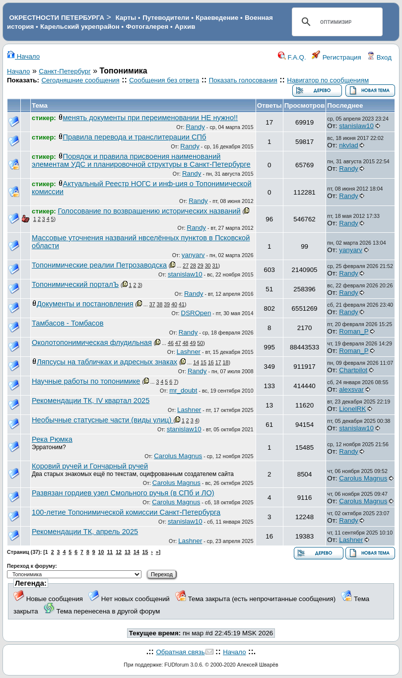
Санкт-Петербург (65, 71)
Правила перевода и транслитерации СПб (134, 137)
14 (196, 362)
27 (186, 266)
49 (193, 343)
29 (200, 266)
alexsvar (351, 389)
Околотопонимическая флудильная (92, 342)
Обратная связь (180, 652)
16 (211, 362)
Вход (379, 57)
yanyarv (193, 255)
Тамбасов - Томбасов (68, 323)
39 (167, 304)
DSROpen (196, 313)
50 (200, 343)
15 (203, 362)
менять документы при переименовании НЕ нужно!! (150, 118)
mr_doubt (183, 390)
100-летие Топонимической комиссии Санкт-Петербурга (126, 512)
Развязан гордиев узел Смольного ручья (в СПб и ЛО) (123, 493)
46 (171, 343)
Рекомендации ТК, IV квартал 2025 (90, 401)
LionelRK (352, 408)
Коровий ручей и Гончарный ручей (90, 466)
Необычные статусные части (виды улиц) (102, 420)
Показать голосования (243, 80)
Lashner (189, 351)
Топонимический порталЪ (75, 284)
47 (178, 343)
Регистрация (336, 57)
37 (152, 304)
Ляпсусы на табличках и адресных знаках (107, 362)
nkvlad (348, 145)
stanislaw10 (356, 126)
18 (226, 362)
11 (110, 552)
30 (208, 266)
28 (193, 266)
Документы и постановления (85, 304)
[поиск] (335, 22)
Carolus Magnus (178, 456)
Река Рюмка (52, 439)
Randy (195, 127)
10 (101, 552)
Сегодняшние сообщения (80, 80)
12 (119, 552)
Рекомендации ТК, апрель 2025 (85, 532)
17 (218, 362)
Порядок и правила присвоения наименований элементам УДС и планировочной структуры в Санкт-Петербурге (141, 160)
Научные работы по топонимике (86, 381)
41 (182, 304)
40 (174, 304)
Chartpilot (353, 370)
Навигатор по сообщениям (328, 80)
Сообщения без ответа (164, 80)
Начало (23, 56)
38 (160, 304)
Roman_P (353, 331)
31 (215, 266)
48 (186, 343)
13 (128, 552)
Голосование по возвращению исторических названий (149, 211)
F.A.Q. (292, 57)
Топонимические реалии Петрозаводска (99, 265)
